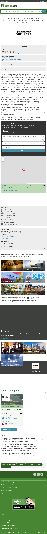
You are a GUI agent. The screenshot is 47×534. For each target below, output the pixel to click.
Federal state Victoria (34, 464)
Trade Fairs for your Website (8, 520)
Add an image (5, 338)
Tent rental (5, 421)
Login (2, 1)
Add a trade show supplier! (9, 429)
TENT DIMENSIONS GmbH (12, 410)
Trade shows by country (7, 482)
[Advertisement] (23, 199)
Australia (21, 464)
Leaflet (28, 183)
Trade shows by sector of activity (10, 479)
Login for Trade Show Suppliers (9, 528)
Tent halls (5, 420)
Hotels (3, 493)
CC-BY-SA (44, 183)
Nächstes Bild (22, 399)
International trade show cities (9, 487)
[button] (23, 170)
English (42, 1)
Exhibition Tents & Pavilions (10, 418)
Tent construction (7, 416)
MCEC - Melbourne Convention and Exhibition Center (18, 186)
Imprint (3, 517)
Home (3, 464)
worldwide (12, 464)
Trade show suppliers (7, 490)
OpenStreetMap (36, 183)
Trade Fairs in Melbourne (9, 190)
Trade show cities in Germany (9, 484)
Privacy (3, 514)
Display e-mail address (8, 58)
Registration (8, 1)
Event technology (7, 417)
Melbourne (6, 467)
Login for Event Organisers (8, 525)
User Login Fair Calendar (7, 523)
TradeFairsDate (9, 6)
